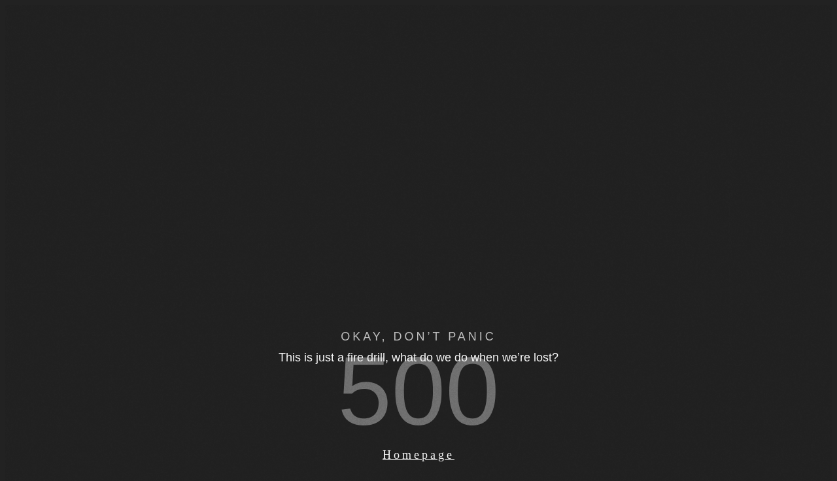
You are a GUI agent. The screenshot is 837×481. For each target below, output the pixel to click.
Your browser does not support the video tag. (418, 275)
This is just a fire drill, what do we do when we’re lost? (418, 357)
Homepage (418, 454)
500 (419, 391)
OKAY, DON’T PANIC (418, 336)
